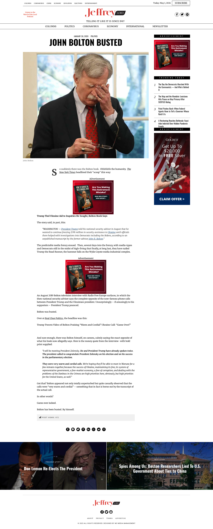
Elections (78, 3)
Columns (27, 3)
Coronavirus (39, 3)
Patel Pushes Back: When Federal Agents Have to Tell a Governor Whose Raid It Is (173, 111)
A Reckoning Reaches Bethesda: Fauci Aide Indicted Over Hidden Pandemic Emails (173, 123)
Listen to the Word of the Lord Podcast (30, 14)
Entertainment (91, 3)
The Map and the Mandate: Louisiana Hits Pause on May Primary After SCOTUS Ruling (173, 99)
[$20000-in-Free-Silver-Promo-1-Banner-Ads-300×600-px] (172, 169)
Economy (57, 3)
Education (68, 3)
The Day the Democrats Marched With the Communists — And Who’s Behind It (173, 87)
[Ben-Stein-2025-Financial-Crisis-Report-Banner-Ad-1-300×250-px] (93, 197)
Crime (49, 3)
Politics (94, 36)
